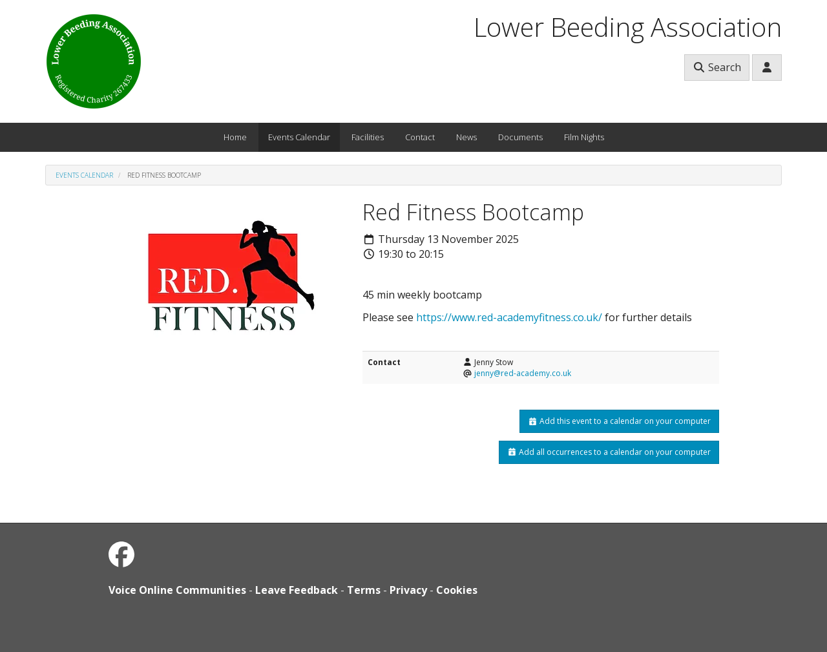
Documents (520, 137)
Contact (420, 137)
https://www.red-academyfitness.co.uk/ (509, 317)
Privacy (408, 590)
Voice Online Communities (177, 590)
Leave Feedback (296, 590)
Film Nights (584, 137)
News (466, 137)
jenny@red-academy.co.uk (522, 373)
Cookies (456, 590)
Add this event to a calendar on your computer (619, 420)
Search (717, 67)
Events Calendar (299, 137)
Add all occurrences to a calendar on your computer (609, 452)
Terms (364, 590)
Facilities (367, 137)
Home (235, 137)
